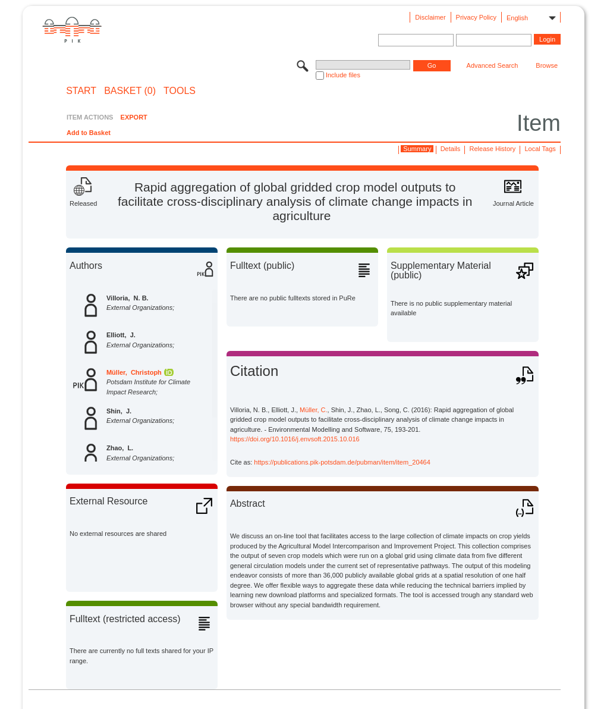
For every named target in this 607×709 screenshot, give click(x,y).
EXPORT (134, 117)
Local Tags (539, 148)
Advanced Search (492, 65)
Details (451, 148)
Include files (343, 75)
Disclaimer (430, 17)
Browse (547, 65)
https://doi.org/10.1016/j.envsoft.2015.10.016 (295, 439)
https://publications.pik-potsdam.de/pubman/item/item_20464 (342, 462)
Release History (493, 148)
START (81, 91)
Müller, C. (313, 409)
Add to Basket (89, 132)
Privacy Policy (476, 17)
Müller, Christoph (134, 372)
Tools (179, 91)
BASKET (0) (130, 91)
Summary (417, 148)
